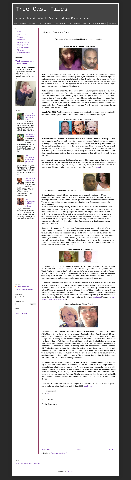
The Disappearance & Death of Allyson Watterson (30, 203)
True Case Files (41, 9)
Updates (23, 23)
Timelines (87, 23)
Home (15, 23)
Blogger (69, 471)
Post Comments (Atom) (59, 453)
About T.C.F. (21, 34)
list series (50, 394)
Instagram (112, 23)
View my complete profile (24, 289)
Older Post (111, 449)
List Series (32, 23)
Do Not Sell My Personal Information (27, 463)
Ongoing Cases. (60, 23)
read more (96, 167)
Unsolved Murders (99, 23)
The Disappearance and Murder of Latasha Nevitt (30, 159)
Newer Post (46, 449)
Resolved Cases (75, 23)
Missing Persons (46, 23)
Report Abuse (21, 313)
